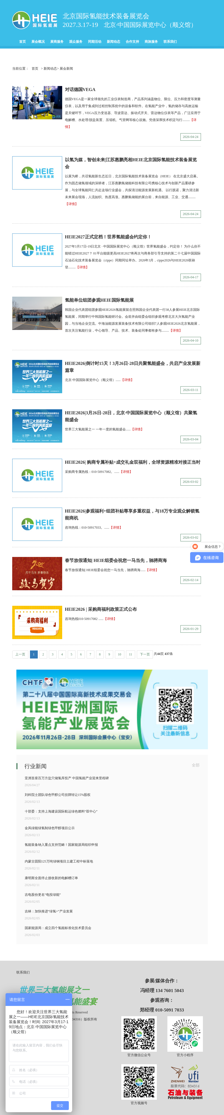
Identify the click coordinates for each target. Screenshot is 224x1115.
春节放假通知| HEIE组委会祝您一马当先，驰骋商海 (116, 560)
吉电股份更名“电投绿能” (43, 895)
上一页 (20, 654)
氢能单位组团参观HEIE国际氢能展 (99, 300)
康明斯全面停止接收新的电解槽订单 (51, 878)
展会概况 (38, 42)
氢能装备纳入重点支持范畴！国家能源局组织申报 (61, 845)
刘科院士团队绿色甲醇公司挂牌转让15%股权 (58, 795)
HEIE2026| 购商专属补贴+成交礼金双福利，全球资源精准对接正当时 (133, 462)
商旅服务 (151, 42)
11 (130, 654)
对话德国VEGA (80, 89)
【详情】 (71, 204)
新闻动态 (113, 42)
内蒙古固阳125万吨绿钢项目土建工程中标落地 (59, 861)
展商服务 (57, 42)
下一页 (145, 654)
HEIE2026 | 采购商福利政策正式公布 (101, 609)
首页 (22, 42)
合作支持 (132, 42)
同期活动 (94, 42)
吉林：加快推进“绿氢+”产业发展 (49, 911)
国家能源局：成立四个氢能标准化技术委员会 (58, 928)
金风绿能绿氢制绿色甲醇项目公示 (50, 828)
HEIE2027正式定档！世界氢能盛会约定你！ (108, 236)
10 (119, 654)
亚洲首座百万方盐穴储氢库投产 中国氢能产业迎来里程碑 (67, 778)
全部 (196, 765)
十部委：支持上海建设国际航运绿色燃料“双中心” (61, 811)
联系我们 (170, 42)
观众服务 (75, 42)
